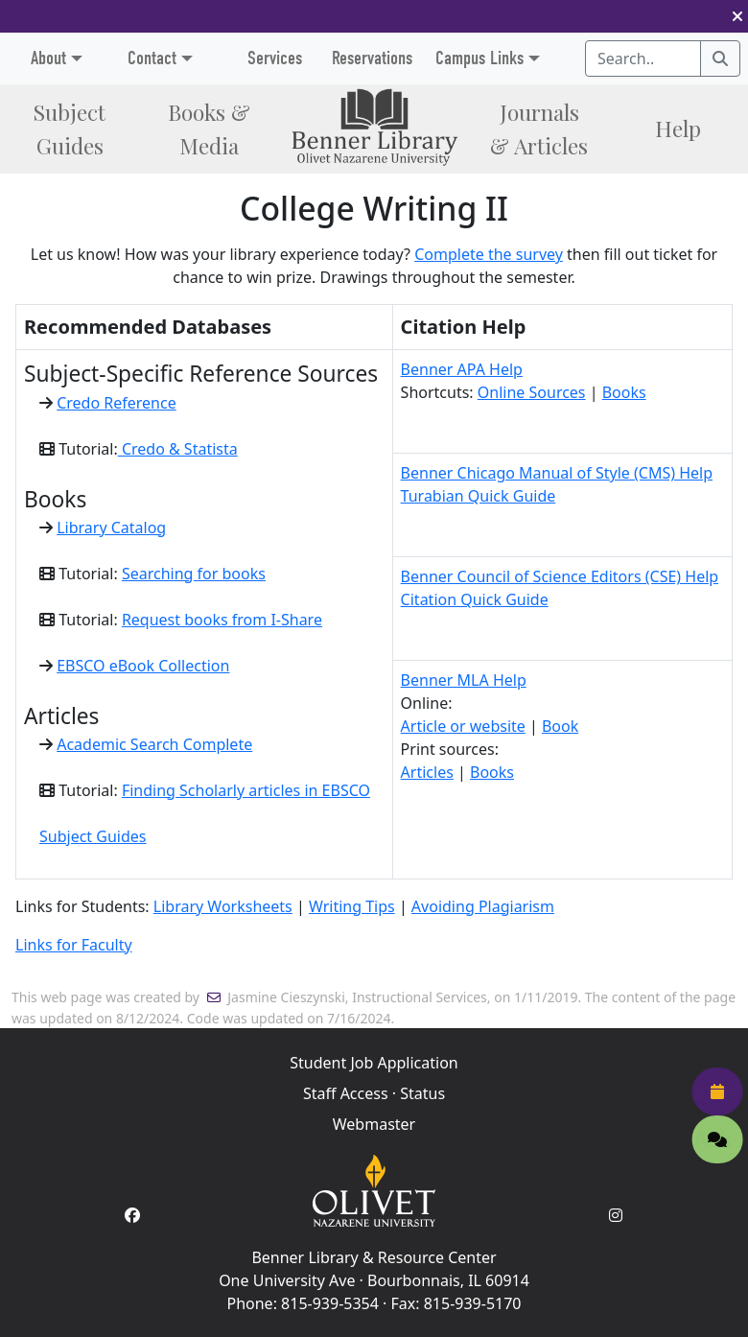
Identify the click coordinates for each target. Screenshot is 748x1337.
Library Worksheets (222, 906)
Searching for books (194, 573)
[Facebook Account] (132, 1215)
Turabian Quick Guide (478, 495)
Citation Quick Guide (475, 599)
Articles (427, 772)
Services (274, 58)
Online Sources (532, 392)
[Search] (720, 58)
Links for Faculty (73, 944)
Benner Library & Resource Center (373, 1257)
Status (422, 1093)
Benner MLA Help (463, 680)
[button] (737, 16)
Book (560, 726)
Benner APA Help (462, 369)
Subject (69, 128)
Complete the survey (488, 254)
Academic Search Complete (154, 744)
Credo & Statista (178, 448)
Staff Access (345, 1093)
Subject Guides (92, 836)
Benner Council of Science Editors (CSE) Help (560, 576)
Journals (539, 128)
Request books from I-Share (222, 619)
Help (678, 128)
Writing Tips (352, 906)
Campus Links (479, 58)
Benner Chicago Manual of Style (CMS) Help (557, 472)
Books (209, 128)
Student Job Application (373, 1062)
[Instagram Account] (615, 1215)
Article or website (463, 726)
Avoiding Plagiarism (482, 906)
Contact (152, 58)
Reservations (372, 58)
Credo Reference (116, 402)
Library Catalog (111, 527)
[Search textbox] (643, 58)
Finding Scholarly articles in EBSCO (246, 790)
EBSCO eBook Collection (143, 665)
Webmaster (374, 1124)
